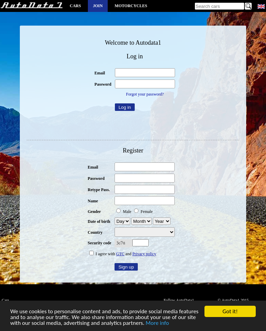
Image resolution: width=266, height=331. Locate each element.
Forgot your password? (144, 94)
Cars (75, 5)
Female (143, 211)
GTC (120, 253)
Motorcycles (131, 5)
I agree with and (122, 253)
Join (98, 5)
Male (124, 211)
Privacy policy (144, 253)
